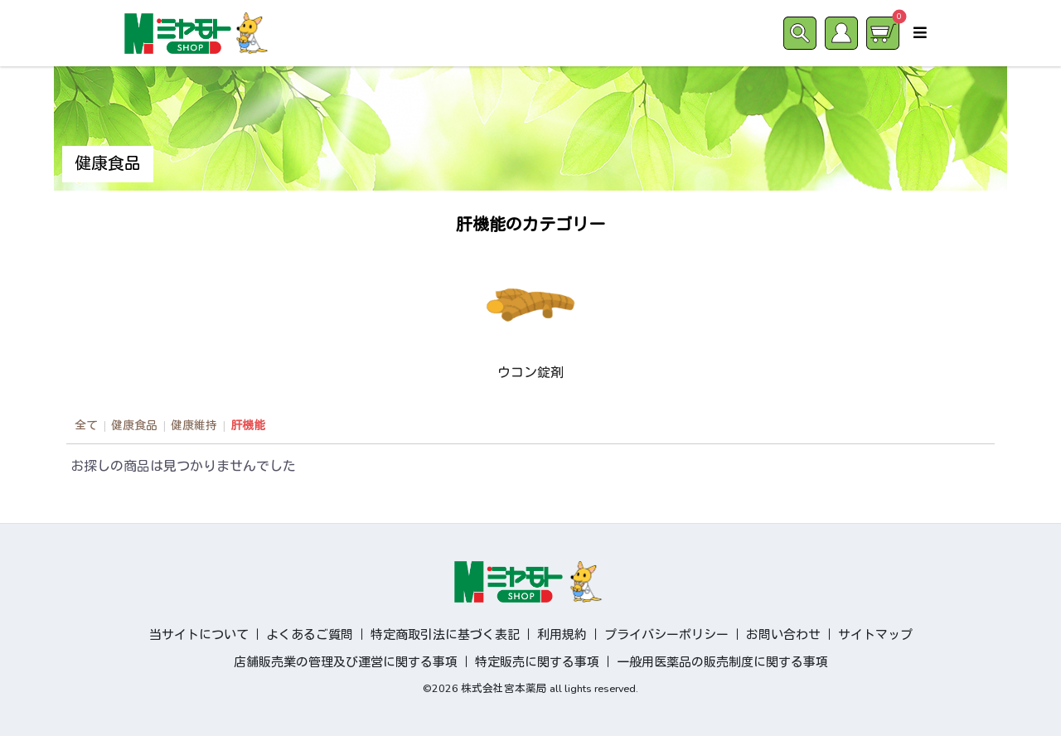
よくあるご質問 (309, 634)
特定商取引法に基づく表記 (445, 634)
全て (86, 425)
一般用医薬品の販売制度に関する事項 (722, 662)
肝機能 (247, 425)
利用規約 (562, 634)
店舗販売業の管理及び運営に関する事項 (346, 662)
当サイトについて (199, 634)
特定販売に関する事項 (537, 662)
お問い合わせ (783, 634)
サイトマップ (875, 634)
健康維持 (194, 425)
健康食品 (134, 425)
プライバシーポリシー (666, 634)
